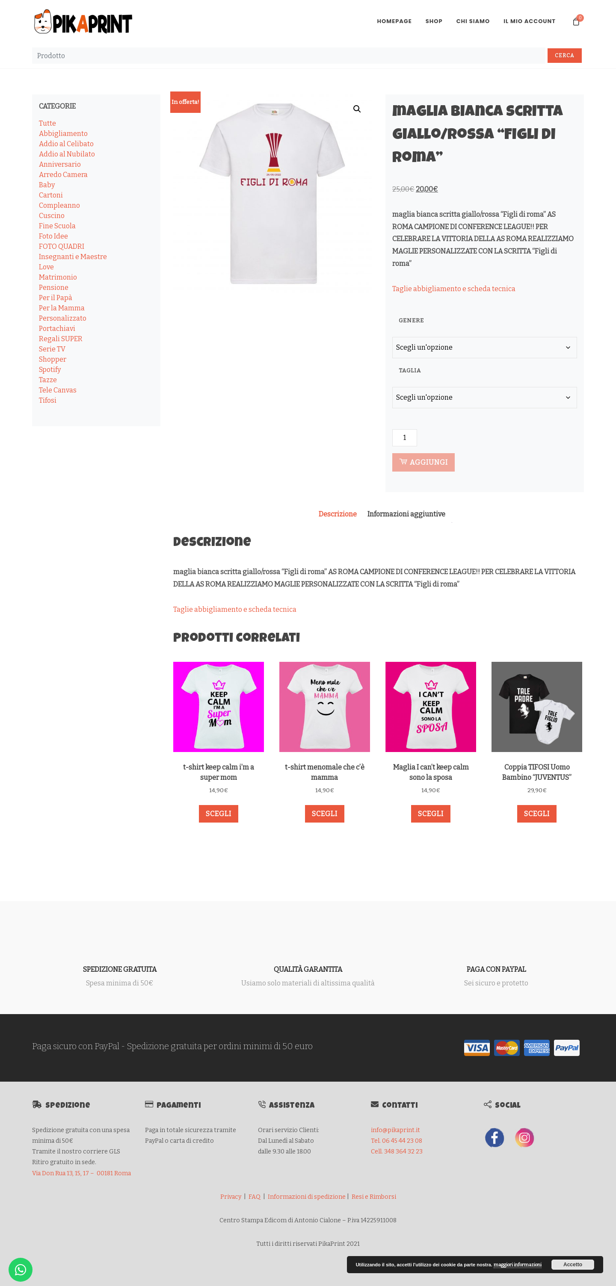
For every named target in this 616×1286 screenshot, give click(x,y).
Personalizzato (62, 318)
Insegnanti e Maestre (73, 257)
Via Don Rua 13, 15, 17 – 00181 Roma (81, 1173)
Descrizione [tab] (338, 514)
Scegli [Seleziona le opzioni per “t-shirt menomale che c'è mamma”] (325, 814)
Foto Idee (53, 236)
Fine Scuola (57, 226)
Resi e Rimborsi (374, 1196)
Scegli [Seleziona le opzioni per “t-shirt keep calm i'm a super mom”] (218, 814)
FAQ (255, 1196)
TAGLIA (410, 370)
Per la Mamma (62, 308)
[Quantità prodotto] (404, 437)
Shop (434, 21)
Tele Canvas (58, 390)
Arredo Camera (63, 175)
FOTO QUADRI (61, 246)
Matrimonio (58, 277)
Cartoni (51, 195)
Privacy (230, 1196)
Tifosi (47, 400)
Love (46, 267)
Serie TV (52, 349)
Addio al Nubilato (67, 154)
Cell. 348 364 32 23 (397, 1151)
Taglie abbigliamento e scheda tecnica (453, 289)
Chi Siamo (473, 21)
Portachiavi (57, 328)
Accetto (572, 1265)
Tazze (48, 380)
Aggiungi (423, 461)
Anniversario (60, 164)
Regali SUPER (61, 339)
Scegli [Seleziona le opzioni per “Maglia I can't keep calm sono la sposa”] (431, 814)
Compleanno (59, 205)
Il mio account (529, 21)
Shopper (52, 359)
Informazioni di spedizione (307, 1196)
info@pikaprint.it (395, 1130)
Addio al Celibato (66, 144)
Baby (47, 185)
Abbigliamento (63, 134)
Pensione (53, 287)
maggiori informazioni (518, 1265)
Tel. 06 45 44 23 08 (396, 1140)
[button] (357, 109)
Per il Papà (55, 298)
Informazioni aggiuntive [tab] (406, 514)
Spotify (50, 370)
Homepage (394, 21)
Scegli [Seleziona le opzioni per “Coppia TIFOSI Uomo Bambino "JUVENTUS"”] (537, 814)
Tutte (47, 123)
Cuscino (52, 216)
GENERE (411, 320)
